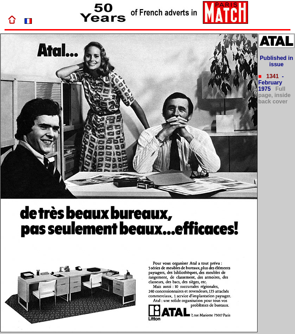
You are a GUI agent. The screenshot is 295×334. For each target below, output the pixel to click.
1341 (272, 76)
